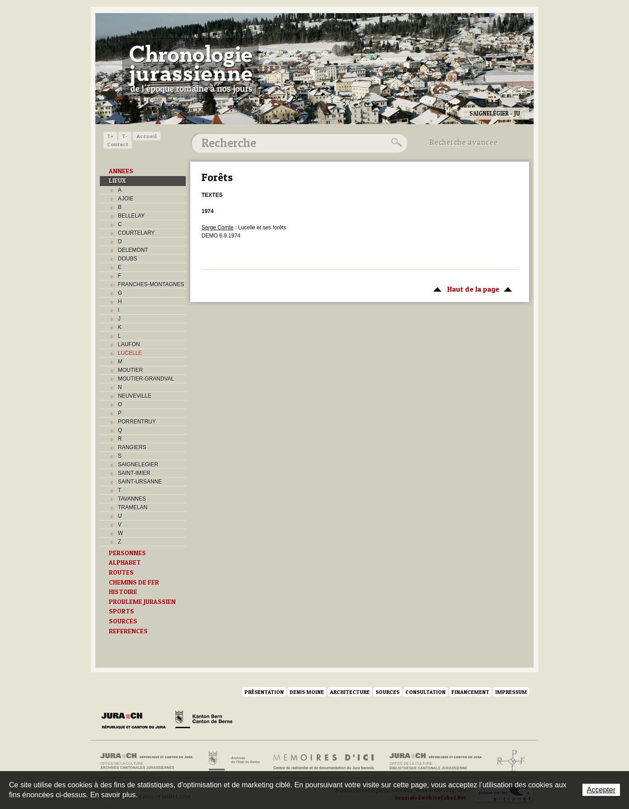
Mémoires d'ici (324, 761)
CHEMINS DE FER (134, 582)
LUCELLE (130, 353)
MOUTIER (130, 370)
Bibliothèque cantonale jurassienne (435, 761)
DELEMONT (133, 250)
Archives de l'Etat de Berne (233, 761)
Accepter (601, 790)
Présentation (264, 691)
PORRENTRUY (137, 421)
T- (124, 136)
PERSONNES (127, 553)
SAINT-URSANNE (140, 482)
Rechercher (395, 142)
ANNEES (121, 171)
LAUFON (129, 344)
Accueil (146, 136)
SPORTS (121, 611)
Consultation (425, 691)
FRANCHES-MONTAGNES (151, 284)
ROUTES (121, 572)
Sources (387, 691)
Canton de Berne (203, 721)
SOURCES (123, 621)
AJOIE (126, 198)
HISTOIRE (123, 592)
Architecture (350, 691)
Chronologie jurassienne (190, 68)
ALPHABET (125, 562)
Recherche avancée (464, 142)
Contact (117, 144)
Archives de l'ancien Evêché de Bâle (508, 761)
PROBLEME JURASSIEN (142, 602)
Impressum (511, 691)
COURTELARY (136, 233)
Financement (470, 691)
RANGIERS (132, 447)
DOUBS (127, 259)
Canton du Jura (136, 721)
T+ (110, 136)
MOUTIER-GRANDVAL (146, 379)
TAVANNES (132, 499)
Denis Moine (307, 691)
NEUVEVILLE (134, 396)
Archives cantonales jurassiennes (150, 761)
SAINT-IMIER (134, 473)
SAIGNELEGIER (138, 464)
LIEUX (117, 181)
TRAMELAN (132, 507)
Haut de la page (471, 288)
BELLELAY (131, 216)
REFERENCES (128, 631)
